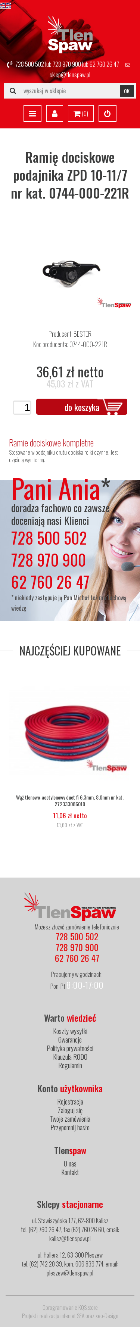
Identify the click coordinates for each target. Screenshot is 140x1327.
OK (127, 91)
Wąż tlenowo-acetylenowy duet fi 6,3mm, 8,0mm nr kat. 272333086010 (70, 800)
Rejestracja (70, 1101)
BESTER (82, 334)
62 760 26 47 (104, 64)
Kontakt (70, 1172)
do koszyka (82, 407)
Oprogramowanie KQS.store (70, 1307)
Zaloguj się (70, 1110)
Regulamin (70, 1065)
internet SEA (72, 1315)
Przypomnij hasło (70, 1127)
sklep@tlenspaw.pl (70, 74)
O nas (70, 1163)
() (81, 113)
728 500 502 (29, 64)
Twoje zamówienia (70, 1119)
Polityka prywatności (70, 1048)
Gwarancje (70, 1039)
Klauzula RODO (70, 1057)
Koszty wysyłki (70, 1031)
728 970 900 (67, 64)
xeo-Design (107, 1315)
